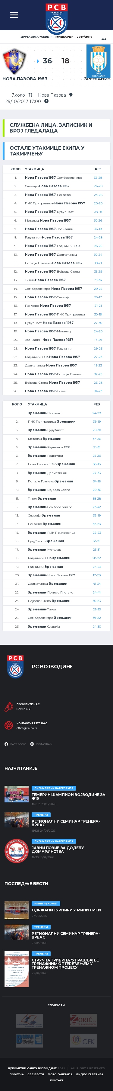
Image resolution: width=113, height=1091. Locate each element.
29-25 (98, 289)
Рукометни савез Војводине (32, 1068)
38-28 (97, 499)
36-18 (98, 229)
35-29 (98, 272)
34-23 (98, 391)
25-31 (96, 550)
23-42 (97, 507)
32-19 (97, 515)
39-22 (97, 618)
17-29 (98, 340)
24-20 (98, 331)
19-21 (98, 263)
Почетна (17, 1074)
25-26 (97, 456)
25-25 (98, 246)
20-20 (98, 203)
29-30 (97, 430)
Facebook (15, 744)
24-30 (97, 627)
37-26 (97, 439)
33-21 (96, 541)
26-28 (98, 383)
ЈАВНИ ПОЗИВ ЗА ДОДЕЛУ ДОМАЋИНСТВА (58, 850)
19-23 (98, 365)
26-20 (98, 186)
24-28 (98, 237)
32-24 (97, 524)
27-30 (98, 323)
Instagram (41, 744)
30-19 (98, 314)
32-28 (98, 178)
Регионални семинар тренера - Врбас (66, 823)
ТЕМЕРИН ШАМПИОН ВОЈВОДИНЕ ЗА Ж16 (68, 796)
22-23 (97, 533)
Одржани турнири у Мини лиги (66, 910)
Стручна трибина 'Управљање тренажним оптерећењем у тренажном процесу (65, 964)
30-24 (98, 255)
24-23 (97, 567)
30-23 (97, 601)
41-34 (97, 584)
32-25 (98, 374)
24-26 (98, 195)
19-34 (98, 280)
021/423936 (24, 709)
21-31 (96, 447)
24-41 (97, 592)
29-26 (98, 348)
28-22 (97, 558)
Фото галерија (60, 1074)
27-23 (98, 357)
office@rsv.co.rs (27, 728)
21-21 (98, 306)
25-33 (97, 609)
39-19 (97, 422)
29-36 (97, 490)
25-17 (98, 297)
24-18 (98, 212)
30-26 (98, 220)
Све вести (35, 1074)
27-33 (97, 473)
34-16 (97, 481)
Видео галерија (89, 1074)
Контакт (56, 1080)
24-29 (97, 413)
